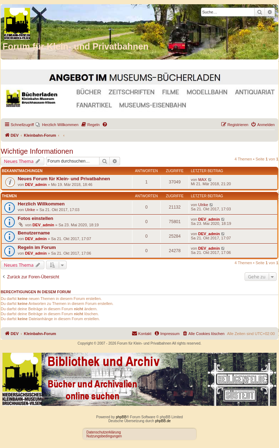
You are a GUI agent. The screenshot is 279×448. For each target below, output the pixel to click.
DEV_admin (36, 184)
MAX (202, 179)
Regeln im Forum (37, 247)
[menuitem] (57, 124)
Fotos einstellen (35, 218)
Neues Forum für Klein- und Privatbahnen (64, 178)
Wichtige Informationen (37, 151)
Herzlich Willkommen (41, 203)
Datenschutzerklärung (103, 432)
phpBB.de (163, 421)
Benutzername (34, 233)
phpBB (121, 417)
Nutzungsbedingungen (104, 436)
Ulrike (30, 210)
